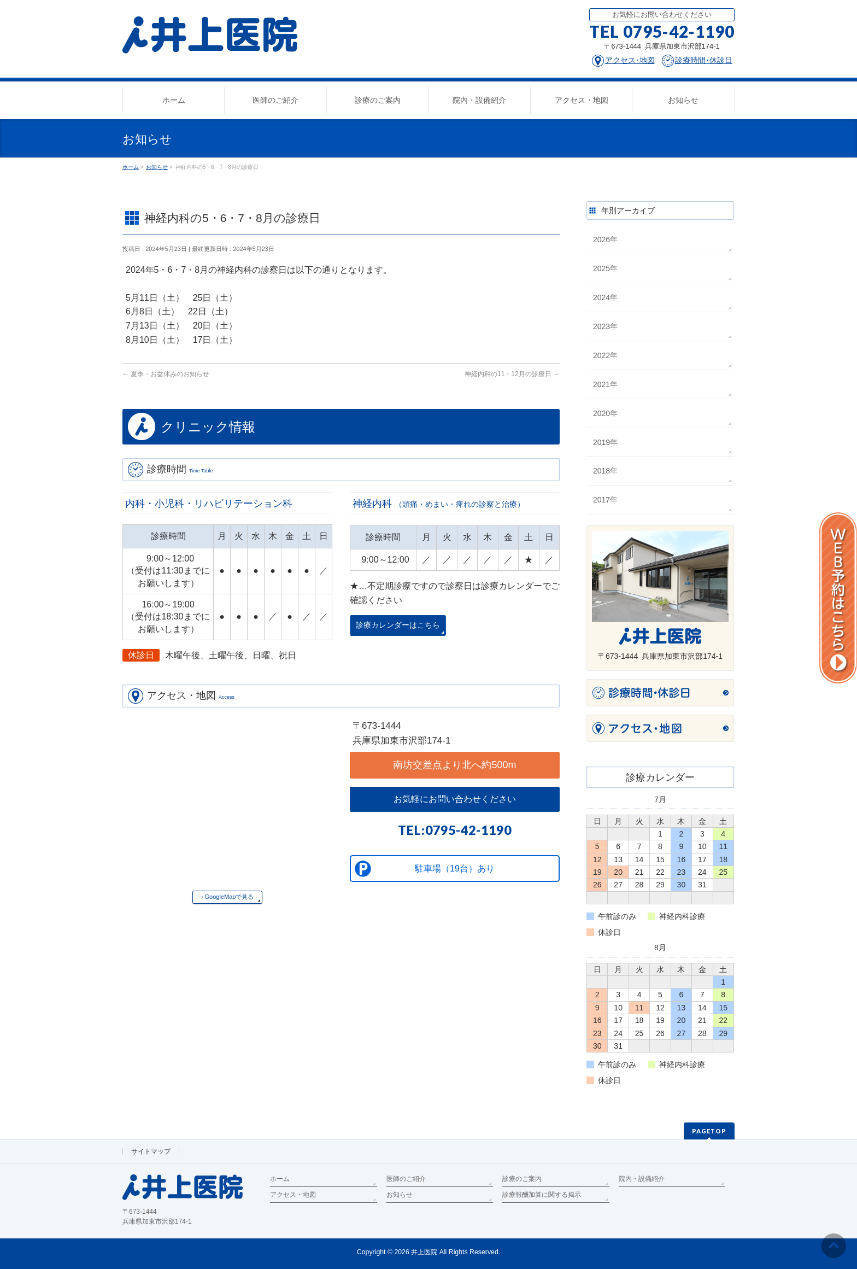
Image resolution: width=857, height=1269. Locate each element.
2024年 (605, 297)
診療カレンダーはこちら (398, 625)
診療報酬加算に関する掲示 (541, 1194)
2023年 (605, 326)
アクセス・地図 (293, 1194)
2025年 (605, 268)
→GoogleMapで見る (226, 896)
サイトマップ (151, 1151)
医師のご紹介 (406, 1179)
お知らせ (399, 1194)
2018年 (605, 470)
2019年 (605, 442)
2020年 (605, 413)
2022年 (605, 355)
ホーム (280, 1179)
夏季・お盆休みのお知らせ (165, 374)
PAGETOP (709, 1131)
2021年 (605, 384)
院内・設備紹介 (642, 1179)
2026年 (605, 239)
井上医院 (424, 1252)
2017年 (605, 499)
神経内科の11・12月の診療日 (512, 374)
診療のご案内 (522, 1179)
